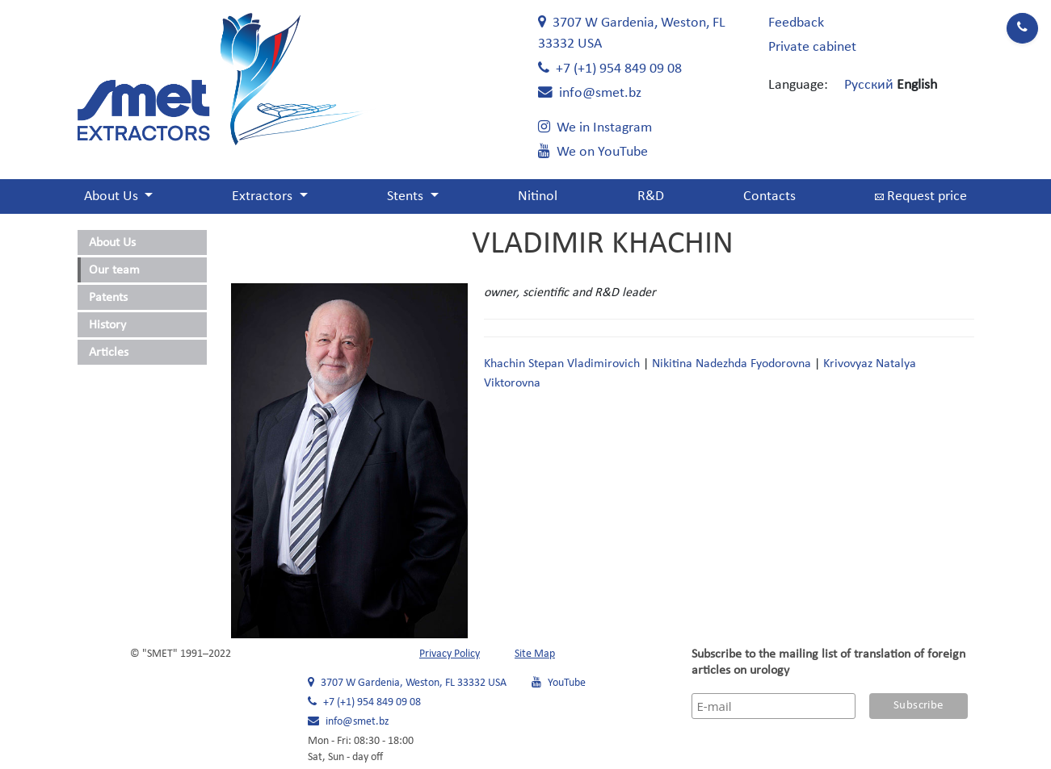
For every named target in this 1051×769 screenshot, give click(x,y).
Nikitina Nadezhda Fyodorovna (731, 363)
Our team (114, 270)
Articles (108, 352)
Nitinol (537, 196)
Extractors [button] (264, 196)
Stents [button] (407, 196)
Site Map (535, 654)
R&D (650, 196)
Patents (108, 297)
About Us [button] (112, 196)
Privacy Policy (449, 654)
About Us (112, 242)
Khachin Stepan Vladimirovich (562, 363)
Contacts (769, 196)
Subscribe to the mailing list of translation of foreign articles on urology (828, 662)
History (107, 325)
